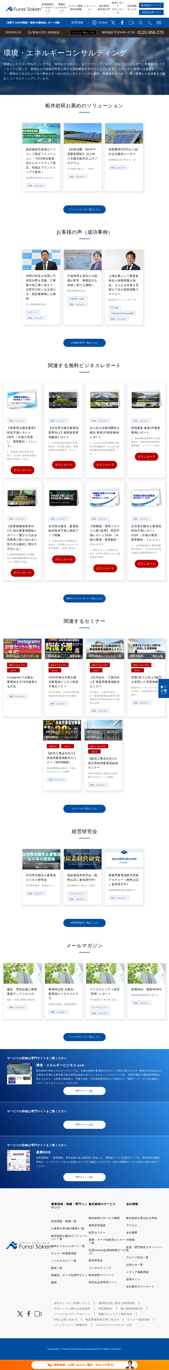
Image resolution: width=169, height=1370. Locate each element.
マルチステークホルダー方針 (114, 1334)
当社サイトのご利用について (72, 1313)
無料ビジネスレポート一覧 (68, 1256)
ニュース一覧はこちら (83, 32)
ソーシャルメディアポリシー (72, 1324)
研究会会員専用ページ (103, 1292)
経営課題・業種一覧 (64, 1231)
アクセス (131, 1235)
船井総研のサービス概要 (104, 1227)
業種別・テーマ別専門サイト (69, 1285)
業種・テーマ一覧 (64, 41)
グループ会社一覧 (137, 1267)
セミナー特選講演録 (64, 1263)
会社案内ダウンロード (140, 1296)
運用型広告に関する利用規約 (116, 1313)
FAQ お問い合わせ (65, 1329)
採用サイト (133, 1289)
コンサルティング (100, 1277)
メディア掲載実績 (137, 1281)
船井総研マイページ (101, 1284)
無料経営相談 (97, 1235)
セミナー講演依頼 (138, 1329)
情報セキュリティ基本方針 (115, 1324)
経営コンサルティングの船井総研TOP (26, 41)
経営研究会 (96, 1270)
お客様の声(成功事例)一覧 (67, 1238)
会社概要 (131, 1242)
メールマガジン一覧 (64, 1270)
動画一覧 (56, 1277)
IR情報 (130, 1249)
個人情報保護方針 (131, 1318)
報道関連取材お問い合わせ (102, 1329)
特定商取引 (105, 1318)
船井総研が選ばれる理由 (141, 1227)
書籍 (54, 1292)
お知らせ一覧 (134, 1274)
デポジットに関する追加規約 (72, 1318)
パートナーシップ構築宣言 (71, 1334)
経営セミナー (97, 1242)
